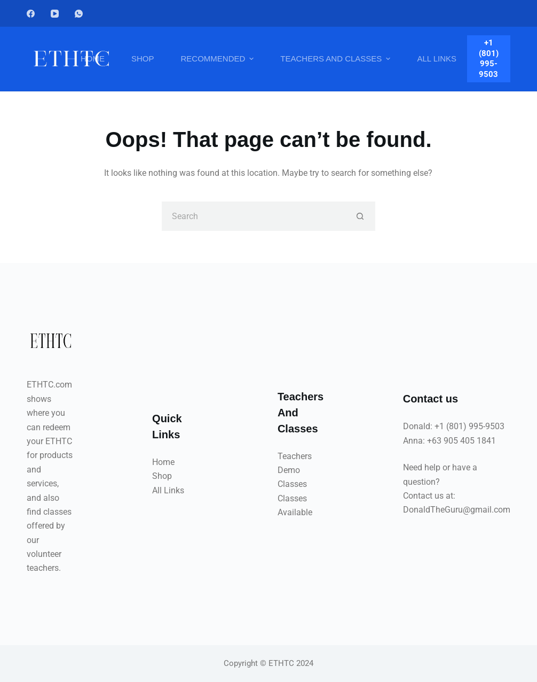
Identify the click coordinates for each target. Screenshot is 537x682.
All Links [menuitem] (436, 58)
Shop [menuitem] (142, 58)
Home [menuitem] (93, 58)
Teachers (295, 456)
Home (163, 462)
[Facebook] (31, 14)
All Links (168, 490)
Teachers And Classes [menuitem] (336, 59)
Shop (162, 476)
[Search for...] (254, 216)
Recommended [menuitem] (218, 59)
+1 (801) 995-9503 (489, 58)
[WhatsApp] (79, 14)
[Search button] (360, 216)
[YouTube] (55, 14)
